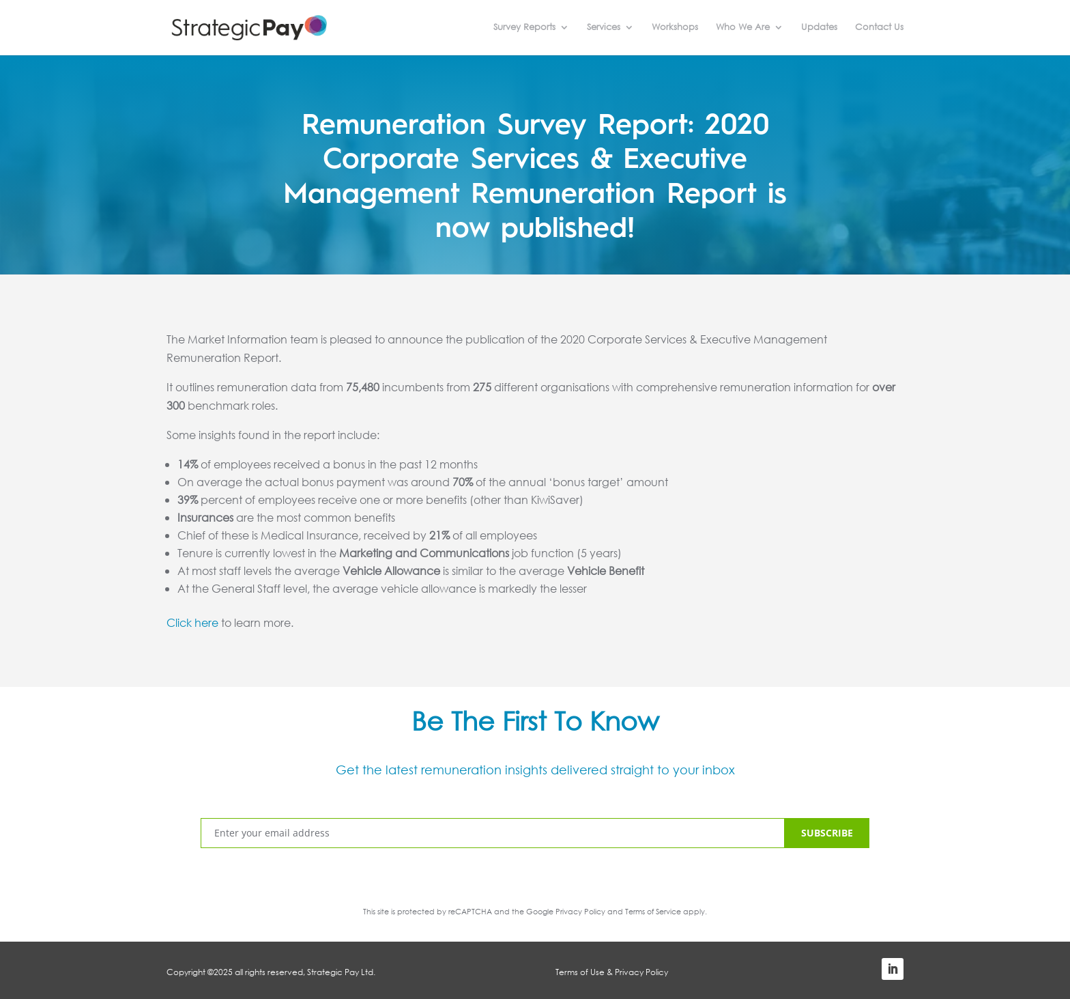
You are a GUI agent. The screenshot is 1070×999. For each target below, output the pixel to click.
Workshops (675, 28)
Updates (819, 28)
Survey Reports (524, 28)
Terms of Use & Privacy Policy (611, 972)
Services (603, 28)
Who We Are (743, 28)
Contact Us (879, 28)
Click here (192, 622)
